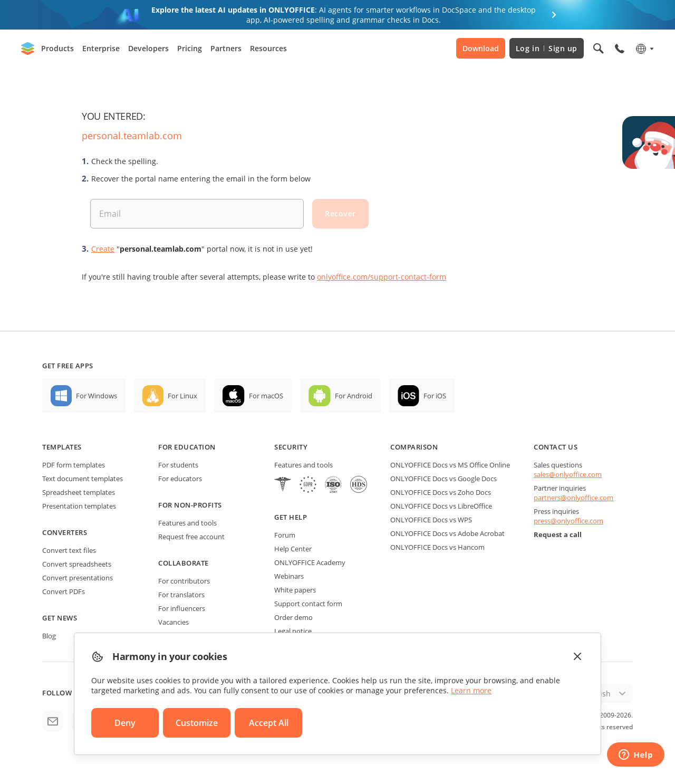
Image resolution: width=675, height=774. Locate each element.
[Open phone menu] (619, 48)
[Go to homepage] (28, 48)
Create (102, 249)
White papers (295, 590)
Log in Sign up (546, 48)
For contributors (184, 581)
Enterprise (101, 48)
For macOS (266, 395)
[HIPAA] (282, 485)
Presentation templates (79, 506)
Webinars (289, 576)
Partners (226, 48)
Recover (340, 213)
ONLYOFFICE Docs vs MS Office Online (450, 465)
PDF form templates (73, 465)
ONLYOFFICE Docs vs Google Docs (443, 478)
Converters (64, 532)
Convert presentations (77, 577)
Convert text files (69, 550)
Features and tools (187, 523)
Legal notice (293, 631)
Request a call (558, 534)
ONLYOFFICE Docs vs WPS (431, 519)
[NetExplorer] (333, 485)
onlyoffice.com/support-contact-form (381, 277)
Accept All (268, 723)
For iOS (434, 395)
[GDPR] (308, 485)
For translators (181, 594)
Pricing (189, 48)
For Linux (182, 395)
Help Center (293, 548)
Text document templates (82, 478)
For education (187, 447)
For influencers (181, 608)
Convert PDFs (63, 591)
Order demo (293, 617)
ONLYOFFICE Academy (309, 562)
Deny (125, 723)
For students (178, 465)
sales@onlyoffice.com (568, 474)
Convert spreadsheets (76, 564)
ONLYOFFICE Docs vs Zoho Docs (440, 492)
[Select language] (644, 48)
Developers (148, 48)
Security (290, 447)
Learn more (471, 690)
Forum (284, 535)
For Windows (96, 395)
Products (57, 48)
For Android (353, 395)
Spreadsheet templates (78, 492)
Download (480, 48)
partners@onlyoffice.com (573, 497)
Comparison (414, 447)
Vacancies (173, 622)
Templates (62, 447)
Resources (268, 48)
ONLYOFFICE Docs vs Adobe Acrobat (447, 533)
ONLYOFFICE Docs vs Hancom (437, 547)
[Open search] (598, 48)
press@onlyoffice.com (568, 520)
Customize (197, 723)
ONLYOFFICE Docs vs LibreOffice (441, 506)
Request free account (191, 536)
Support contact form (308, 603)
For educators (180, 478)
